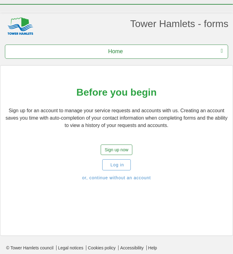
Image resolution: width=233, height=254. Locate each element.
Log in (116, 164)
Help (152, 247)
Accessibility (131, 247)
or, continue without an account (116, 177)
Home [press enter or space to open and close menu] (165, 51)
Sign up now (116, 149)
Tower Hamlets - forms (179, 23)
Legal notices (70, 247)
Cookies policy (101, 247)
